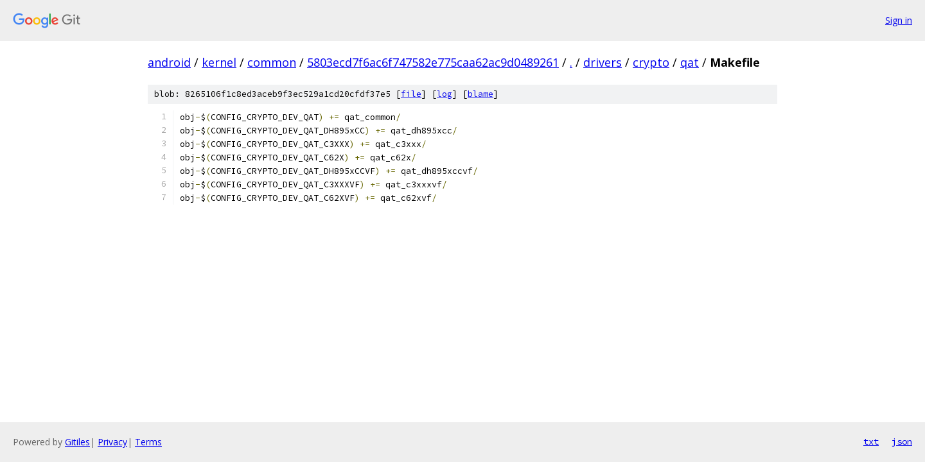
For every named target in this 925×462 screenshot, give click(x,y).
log (444, 94)
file (411, 94)
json (902, 441)
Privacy (112, 442)
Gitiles (77, 442)
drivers (602, 62)
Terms (148, 442)
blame (480, 94)
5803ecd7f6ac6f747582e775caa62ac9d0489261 (433, 62)
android (169, 62)
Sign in (898, 20)
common (271, 62)
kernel (219, 62)
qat (689, 62)
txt (871, 441)
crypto (651, 62)
